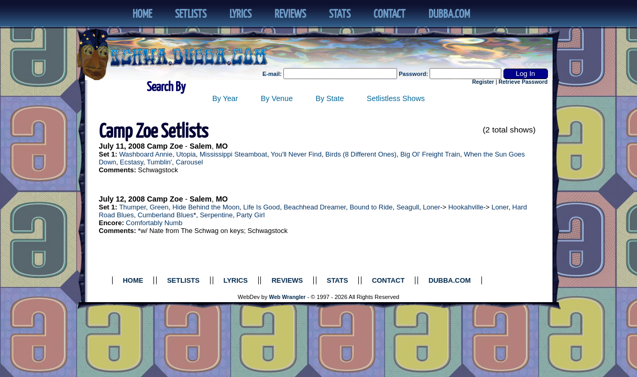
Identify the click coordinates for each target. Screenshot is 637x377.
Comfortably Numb (154, 223)
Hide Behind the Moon (205, 207)
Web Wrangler (287, 297)
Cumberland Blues (166, 215)
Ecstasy (131, 162)
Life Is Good (261, 207)
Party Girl (250, 215)
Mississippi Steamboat (233, 154)
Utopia (185, 154)
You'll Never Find (296, 154)
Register (483, 82)
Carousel (189, 162)
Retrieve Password (523, 82)
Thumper (132, 207)
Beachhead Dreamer (314, 207)
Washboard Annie (145, 154)
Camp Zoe (165, 146)
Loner (431, 207)
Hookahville (466, 207)
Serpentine (216, 215)
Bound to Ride (370, 207)
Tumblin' (159, 162)
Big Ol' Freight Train (430, 154)
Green (159, 207)
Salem (201, 146)
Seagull (408, 207)
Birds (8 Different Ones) (361, 154)
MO (222, 146)
